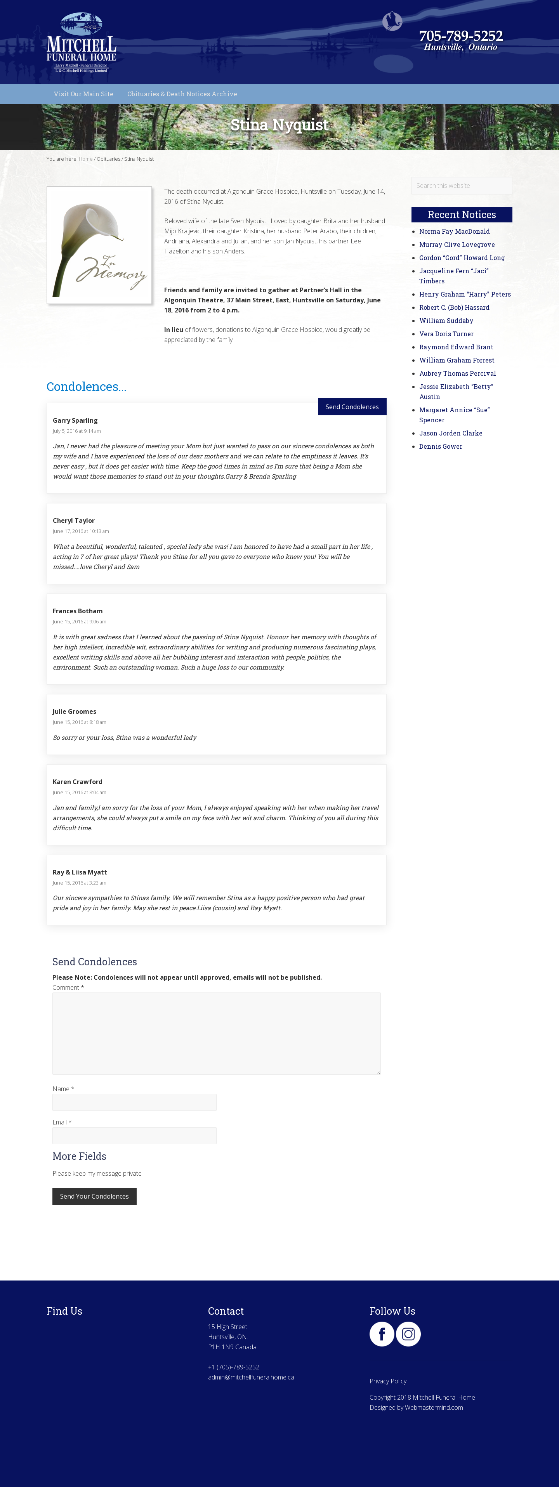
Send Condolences (352, 407)
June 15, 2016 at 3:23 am (79, 882)
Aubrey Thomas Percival (457, 373)
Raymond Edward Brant (456, 347)
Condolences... (87, 386)
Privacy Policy (388, 1381)
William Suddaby (446, 320)
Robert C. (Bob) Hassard (454, 307)
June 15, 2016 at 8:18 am (79, 721)
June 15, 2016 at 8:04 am (79, 792)
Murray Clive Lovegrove (457, 244)
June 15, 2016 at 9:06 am (79, 621)
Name (63, 1088)
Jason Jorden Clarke (451, 433)
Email (62, 1122)
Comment (68, 987)
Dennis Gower (440, 446)
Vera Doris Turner (446, 334)
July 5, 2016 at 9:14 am (77, 430)
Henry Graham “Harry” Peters (465, 294)
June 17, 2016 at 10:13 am (81, 530)
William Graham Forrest (457, 360)
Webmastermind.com (434, 1407)
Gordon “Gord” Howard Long (462, 257)
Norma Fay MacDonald (454, 231)
